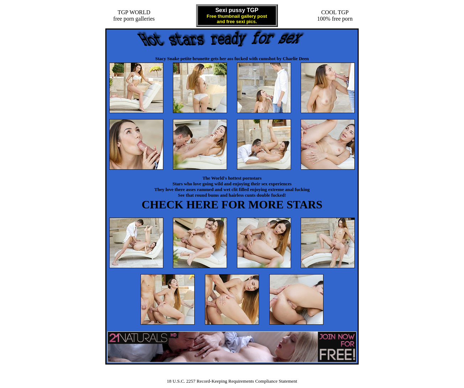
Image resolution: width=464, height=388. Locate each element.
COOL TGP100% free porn (335, 15)
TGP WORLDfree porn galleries (133, 15)
